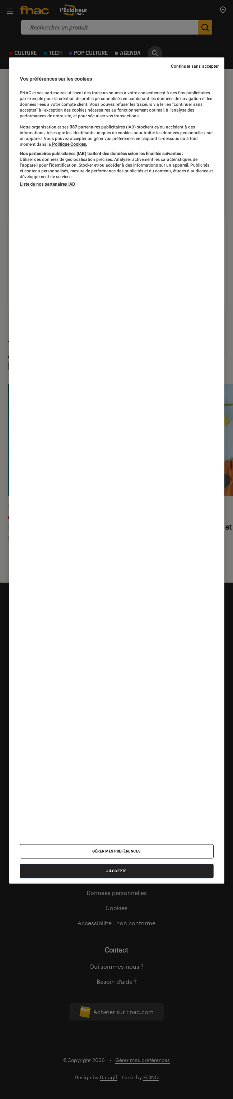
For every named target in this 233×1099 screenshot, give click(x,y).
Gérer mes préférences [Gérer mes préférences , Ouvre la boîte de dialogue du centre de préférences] (116, 851)
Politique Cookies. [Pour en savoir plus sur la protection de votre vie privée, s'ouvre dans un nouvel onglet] (69, 143)
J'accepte (116, 871)
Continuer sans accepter (195, 66)
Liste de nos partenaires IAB (47, 184)
